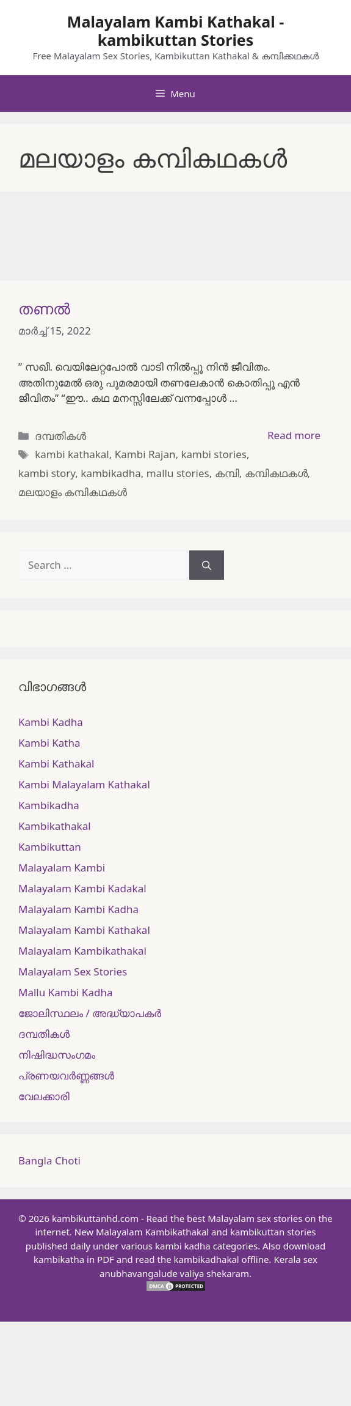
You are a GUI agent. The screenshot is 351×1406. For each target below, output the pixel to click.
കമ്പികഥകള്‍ (276, 473)
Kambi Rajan (145, 454)
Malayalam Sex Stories (72, 971)
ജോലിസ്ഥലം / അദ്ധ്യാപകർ (89, 1013)
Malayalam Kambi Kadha (78, 909)
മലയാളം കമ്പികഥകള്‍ (72, 492)
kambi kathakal (72, 454)
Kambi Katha (49, 743)
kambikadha (110, 473)
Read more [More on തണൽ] (293, 435)
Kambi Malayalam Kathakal (84, 784)
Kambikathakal (54, 826)
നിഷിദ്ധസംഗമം (56, 1055)
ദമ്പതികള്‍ (60, 436)
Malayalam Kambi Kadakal (82, 888)
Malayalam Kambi (61, 867)
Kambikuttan (49, 847)
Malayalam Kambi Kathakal (84, 930)
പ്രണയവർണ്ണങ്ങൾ (66, 1075)
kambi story (46, 473)
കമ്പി (227, 473)
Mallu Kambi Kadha (65, 992)
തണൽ (44, 308)
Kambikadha (48, 805)
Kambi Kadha (50, 722)
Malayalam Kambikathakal (82, 951)
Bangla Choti (49, 1160)
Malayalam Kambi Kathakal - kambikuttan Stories (175, 30)
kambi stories (214, 454)
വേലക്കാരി (44, 1096)
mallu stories (178, 473)
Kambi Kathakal (56, 764)
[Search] (206, 565)
